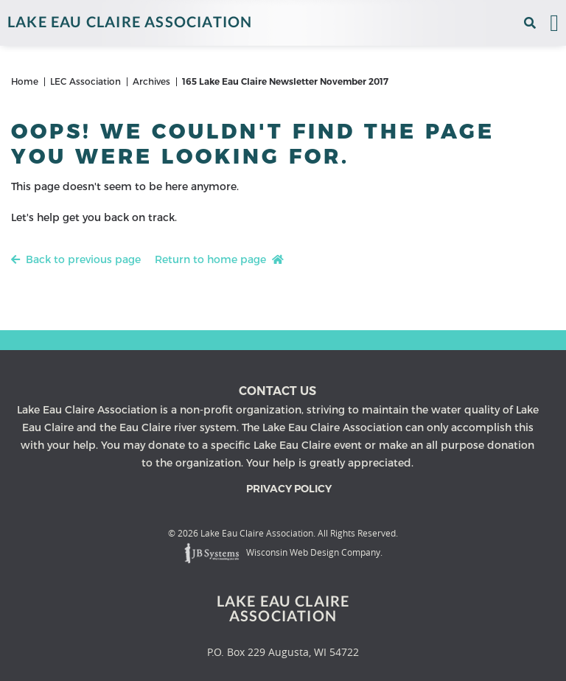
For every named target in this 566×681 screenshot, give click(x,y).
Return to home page (219, 260)
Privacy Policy (289, 488)
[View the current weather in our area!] (512, 22)
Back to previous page (76, 260)
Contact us (277, 391)
